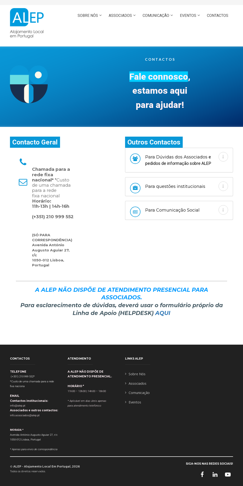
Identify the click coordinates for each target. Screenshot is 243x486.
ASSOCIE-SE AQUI (156, 36)
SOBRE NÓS (88, 15)
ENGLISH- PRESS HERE (206, 36)
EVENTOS (188, 15)
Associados (135, 383)
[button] (223, 157)
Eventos (133, 402)
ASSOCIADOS (120, 15)
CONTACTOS (217, 15)
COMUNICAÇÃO (156, 15)
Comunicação (137, 392)
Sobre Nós (135, 374)
